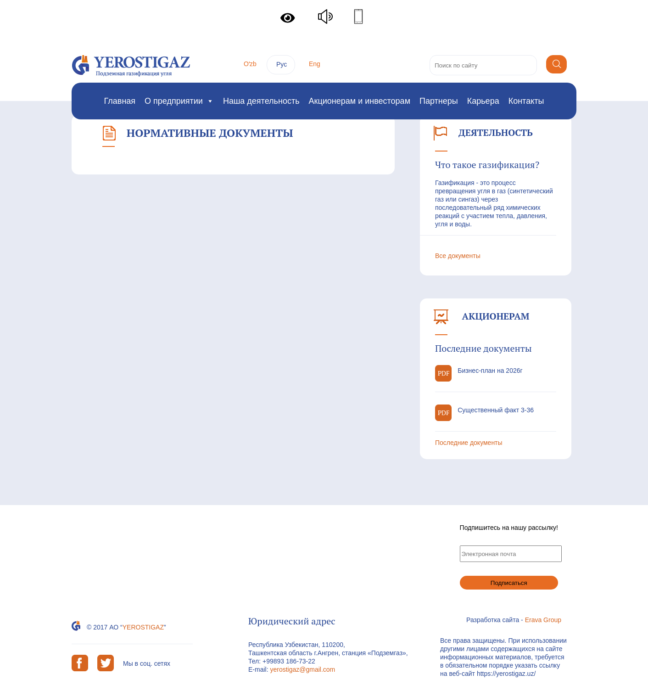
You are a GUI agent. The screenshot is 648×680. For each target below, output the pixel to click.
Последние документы (469, 442)
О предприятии (179, 101)
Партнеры (438, 101)
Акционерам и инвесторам (359, 101)
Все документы (457, 255)
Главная (120, 101)
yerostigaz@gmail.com (302, 669)
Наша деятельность (261, 101)
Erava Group (543, 620)
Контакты (526, 101)
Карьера (483, 101)
